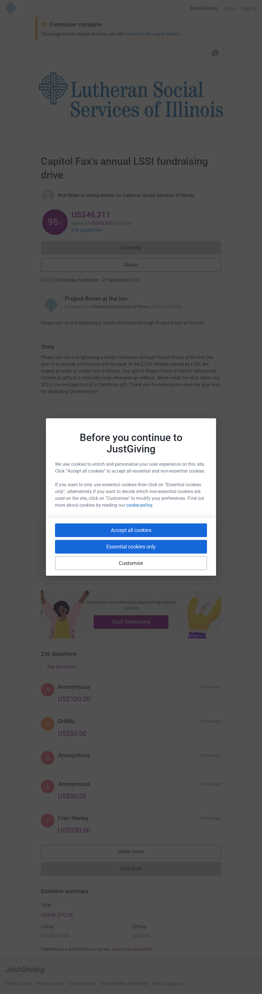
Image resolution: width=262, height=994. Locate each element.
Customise (131, 563)
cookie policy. (139, 505)
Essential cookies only (131, 547)
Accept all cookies (131, 530)
